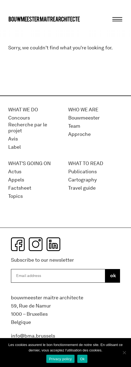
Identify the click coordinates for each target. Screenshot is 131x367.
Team (74, 126)
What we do (23, 110)
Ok (82, 359)
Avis (13, 139)
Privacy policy (60, 359)
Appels (16, 180)
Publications (82, 172)
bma (21, 29)
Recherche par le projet (27, 128)
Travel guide (82, 188)
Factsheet (19, 188)
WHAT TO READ (85, 163)
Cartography (82, 180)
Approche (79, 134)
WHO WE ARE (83, 110)
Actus (14, 172)
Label (14, 147)
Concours (19, 118)
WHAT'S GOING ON (29, 163)
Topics (15, 196)
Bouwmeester (84, 118)
